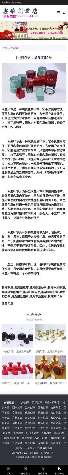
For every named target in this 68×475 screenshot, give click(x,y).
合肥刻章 (17, 427)
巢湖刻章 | (7, 2)
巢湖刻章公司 (47, 453)
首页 (5, 48)
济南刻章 (30, 422)
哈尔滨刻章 (32, 432)
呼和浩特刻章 (11, 438)
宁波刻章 (43, 427)
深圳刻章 (30, 417)
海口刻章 (56, 412)
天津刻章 (37, 402)
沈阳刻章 (59, 432)
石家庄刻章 (40, 438)
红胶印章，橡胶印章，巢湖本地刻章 (22, 383)
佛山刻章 (55, 438)
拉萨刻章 (56, 407)
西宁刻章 (17, 407)
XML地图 (29, 457)
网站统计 (48, 457)
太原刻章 (27, 438)
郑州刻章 (17, 422)
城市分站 (16, 2)
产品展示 (15, 48)
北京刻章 (24, 402)
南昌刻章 (56, 422)
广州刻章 (17, 417)
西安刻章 (43, 407)
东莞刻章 (43, 417)
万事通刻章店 (45, 448)
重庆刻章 (43, 412)
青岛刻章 (43, 422)
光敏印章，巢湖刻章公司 (18, 351)
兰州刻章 (30, 407)
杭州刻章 (30, 427)
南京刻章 (56, 427)
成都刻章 (30, 412)
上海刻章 (18, 432)
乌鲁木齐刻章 (52, 402)
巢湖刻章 (33, 453)
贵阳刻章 (17, 412)
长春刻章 (46, 432)
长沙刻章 (56, 417)
